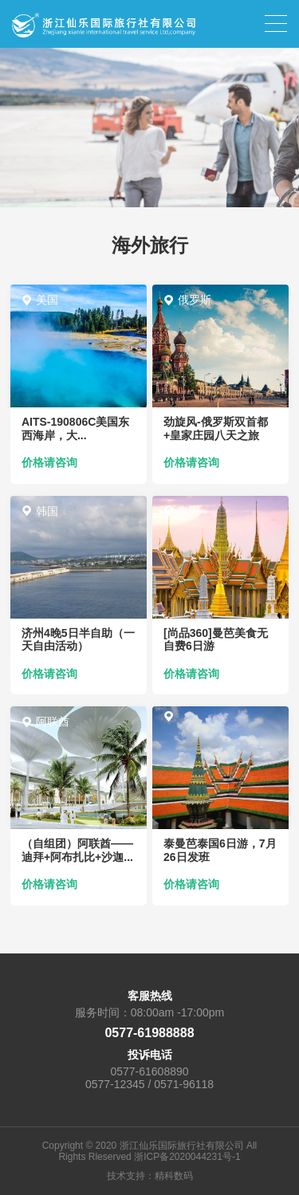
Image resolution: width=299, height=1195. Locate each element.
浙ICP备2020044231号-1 (187, 1156)
